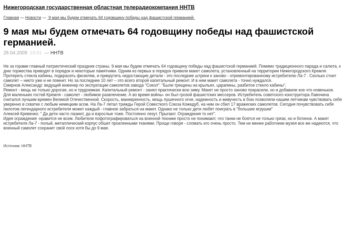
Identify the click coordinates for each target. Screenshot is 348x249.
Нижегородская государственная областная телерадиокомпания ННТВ (99, 7)
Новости (33, 17)
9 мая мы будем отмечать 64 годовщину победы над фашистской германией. (120, 17)
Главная (11, 17)
